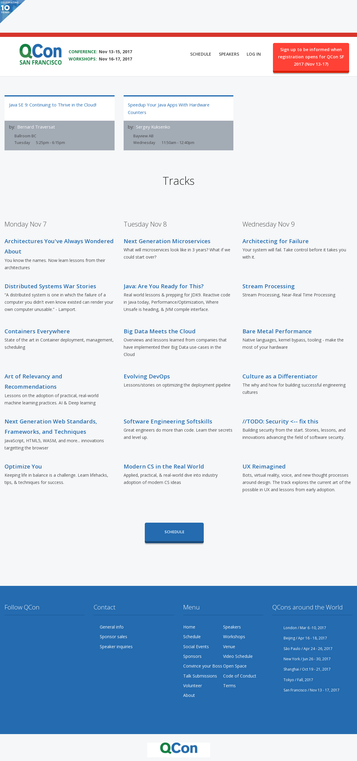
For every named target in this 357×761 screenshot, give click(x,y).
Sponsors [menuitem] (192, 655)
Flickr (55, 626)
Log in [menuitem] (254, 29)
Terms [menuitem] (229, 685)
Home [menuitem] (189, 626)
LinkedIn (67, 626)
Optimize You (23, 465)
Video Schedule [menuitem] (238, 655)
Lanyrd (78, 626)
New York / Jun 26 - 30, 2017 (301, 658)
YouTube (44, 626)
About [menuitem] (189, 695)
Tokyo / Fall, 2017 (292, 679)
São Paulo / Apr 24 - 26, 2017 (302, 648)
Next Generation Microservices (167, 240)
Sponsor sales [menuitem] (113, 636)
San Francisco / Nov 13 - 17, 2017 (305, 689)
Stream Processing (268, 285)
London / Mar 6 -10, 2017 (299, 627)
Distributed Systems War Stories (50, 285)
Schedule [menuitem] (200, 29)
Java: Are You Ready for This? (164, 285)
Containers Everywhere (37, 330)
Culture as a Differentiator (280, 375)
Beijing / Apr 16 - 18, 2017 (299, 637)
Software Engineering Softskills (168, 420)
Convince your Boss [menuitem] (202, 665)
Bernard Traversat (36, 127)
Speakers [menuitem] (229, 29)
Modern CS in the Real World (164, 465)
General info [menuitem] (112, 626)
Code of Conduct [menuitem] (239, 675)
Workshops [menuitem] (234, 636)
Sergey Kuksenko (153, 127)
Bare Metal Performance (277, 330)
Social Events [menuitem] (196, 646)
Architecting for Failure (275, 240)
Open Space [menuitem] (235, 665)
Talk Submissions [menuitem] (200, 675)
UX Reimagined (264, 465)
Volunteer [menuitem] (192, 685)
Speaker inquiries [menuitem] (116, 646)
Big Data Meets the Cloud (160, 330)
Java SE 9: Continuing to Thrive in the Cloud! (52, 105)
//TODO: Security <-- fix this (280, 420)
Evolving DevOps (147, 375)
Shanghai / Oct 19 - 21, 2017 (301, 668)
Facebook (21, 626)
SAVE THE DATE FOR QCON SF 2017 (108, 18)
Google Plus (32, 626)
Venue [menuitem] (229, 646)
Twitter (9, 626)
